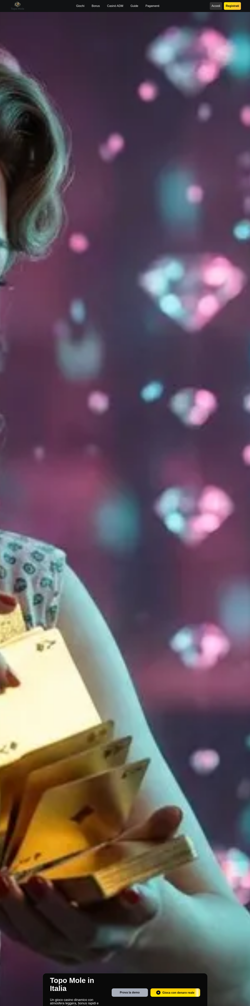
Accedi (216, 5)
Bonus (96, 5)
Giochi (80, 5)
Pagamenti (152, 5)
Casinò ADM (115, 5)
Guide (134, 5)
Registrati (232, 5)
